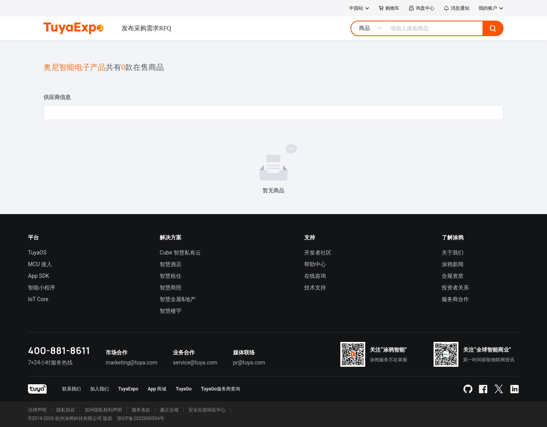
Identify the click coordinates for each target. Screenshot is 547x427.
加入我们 (99, 389)
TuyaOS (37, 252)
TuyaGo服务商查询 (220, 389)
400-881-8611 (59, 350)
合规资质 (452, 276)
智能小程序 (41, 287)
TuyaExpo (128, 389)
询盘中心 (421, 8)
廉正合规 (169, 410)
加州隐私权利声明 (103, 410)
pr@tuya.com (249, 362)
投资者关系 (455, 287)
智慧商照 (170, 287)
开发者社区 (317, 252)
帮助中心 (315, 264)
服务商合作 (455, 299)
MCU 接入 (40, 264)
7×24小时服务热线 (50, 362)
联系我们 (71, 389)
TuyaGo (184, 389)
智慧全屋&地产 (178, 299)
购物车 (389, 8)
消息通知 (456, 8)
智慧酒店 (170, 264)
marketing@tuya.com (131, 362)
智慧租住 (170, 276)
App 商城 (157, 389)
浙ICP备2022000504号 (140, 418)
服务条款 (141, 410)
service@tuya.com (195, 362)
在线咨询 (315, 276)
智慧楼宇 (170, 311)
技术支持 (315, 287)
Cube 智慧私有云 (180, 252)
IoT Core (38, 299)
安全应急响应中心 (207, 410)
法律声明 (37, 410)
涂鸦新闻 (452, 264)
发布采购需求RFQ (146, 28)
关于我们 (452, 252)
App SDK (38, 276)
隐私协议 (65, 410)
